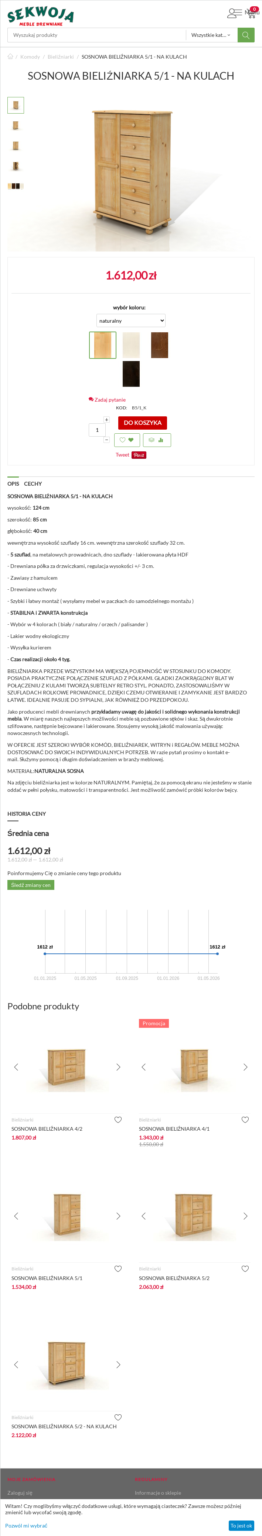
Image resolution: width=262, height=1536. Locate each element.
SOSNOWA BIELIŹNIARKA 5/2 (174, 1278)
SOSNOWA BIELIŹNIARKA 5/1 (46, 1278)
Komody (30, 56)
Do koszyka (142, 422)
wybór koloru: (129, 307)
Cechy (33, 484)
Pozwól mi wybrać (26, 1525)
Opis (13, 484)
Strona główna (10, 56)
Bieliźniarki (61, 56)
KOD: (121, 407)
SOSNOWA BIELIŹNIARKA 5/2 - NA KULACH (64, 1426)
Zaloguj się (20, 1493)
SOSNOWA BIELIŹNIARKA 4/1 (174, 1129)
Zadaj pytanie (107, 399)
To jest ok (241, 1525)
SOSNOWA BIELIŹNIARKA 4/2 (46, 1129)
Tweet (122, 454)
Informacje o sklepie (158, 1493)
